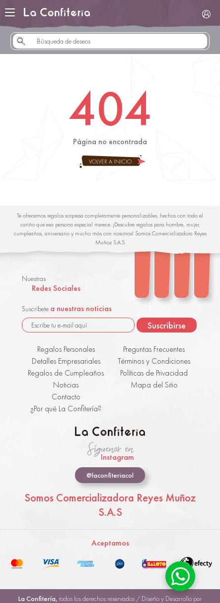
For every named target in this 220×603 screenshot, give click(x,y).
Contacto (66, 396)
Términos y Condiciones (154, 361)
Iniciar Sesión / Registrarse (206, 14)
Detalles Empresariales (66, 361)
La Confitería (57, 12)
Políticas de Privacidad (154, 373)
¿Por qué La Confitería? (65, 408)
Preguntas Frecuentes (154, 349)
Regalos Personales (66, 349)
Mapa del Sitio (154, 385)
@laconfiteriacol (110, 475)
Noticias (65, 385)
